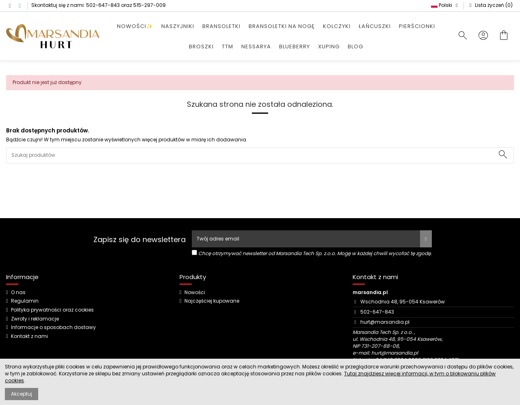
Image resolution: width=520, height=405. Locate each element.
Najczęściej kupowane (211, 301)
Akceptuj (21, 393)
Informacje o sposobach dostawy (53, 327)
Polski (445, 5)
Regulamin (25, 301)
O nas (18, 292)
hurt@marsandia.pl (385, 321)
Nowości (194, 292)
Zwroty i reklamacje (35, 319)
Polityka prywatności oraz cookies (52, 310)
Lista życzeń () (490, 5)
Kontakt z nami (29, 336)
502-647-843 (103, 5)
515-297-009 (149, 5)
